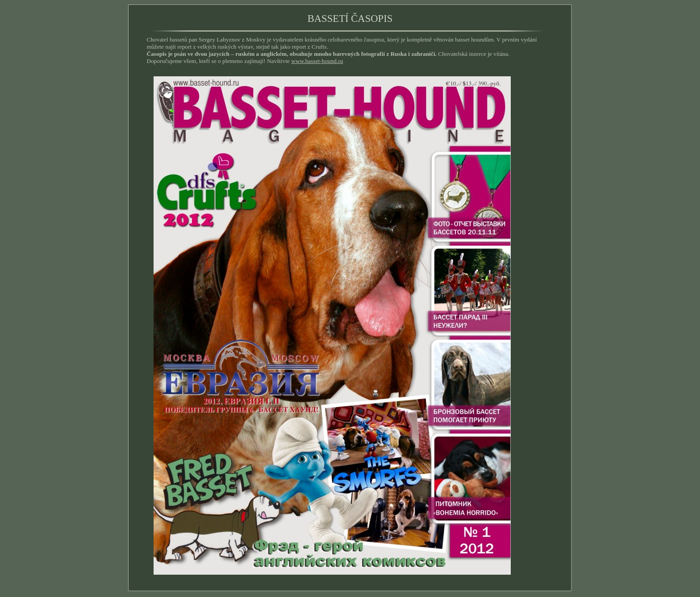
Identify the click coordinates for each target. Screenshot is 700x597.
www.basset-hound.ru (317, 61)
